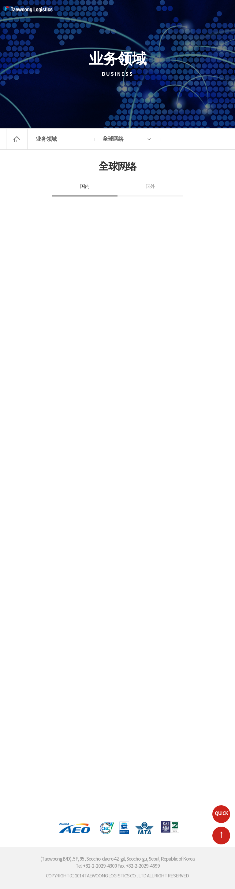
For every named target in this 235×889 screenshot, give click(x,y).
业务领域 (46, 139)
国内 (84, 186)
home (17, 139)
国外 (150, 186)
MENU (223, 10)
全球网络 (113, 139)
